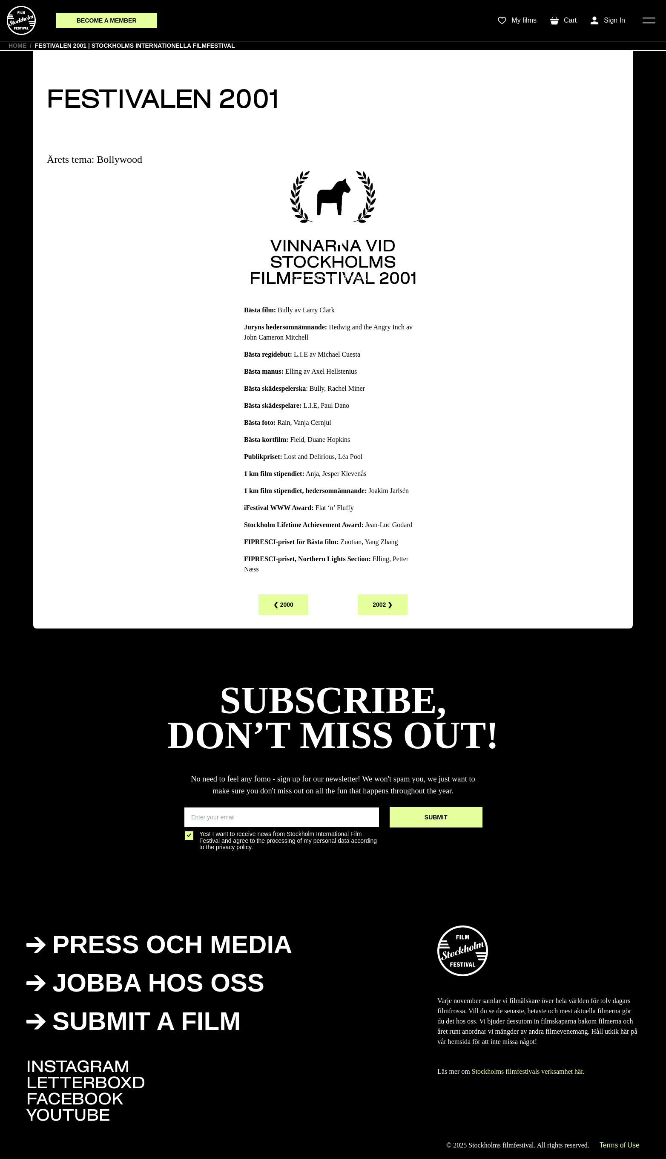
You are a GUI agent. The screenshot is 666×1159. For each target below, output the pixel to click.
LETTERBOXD (85, 1084)
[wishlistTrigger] (517, 20)
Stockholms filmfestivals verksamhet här (527, 1071)
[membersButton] (106, 21)
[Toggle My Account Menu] (607, 20)
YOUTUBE (68, 1116)
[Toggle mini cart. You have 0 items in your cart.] (563, 20)
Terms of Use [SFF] (620, 1145)
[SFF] (21, 20)
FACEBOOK (74, 1100)
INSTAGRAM (77, 1068)
